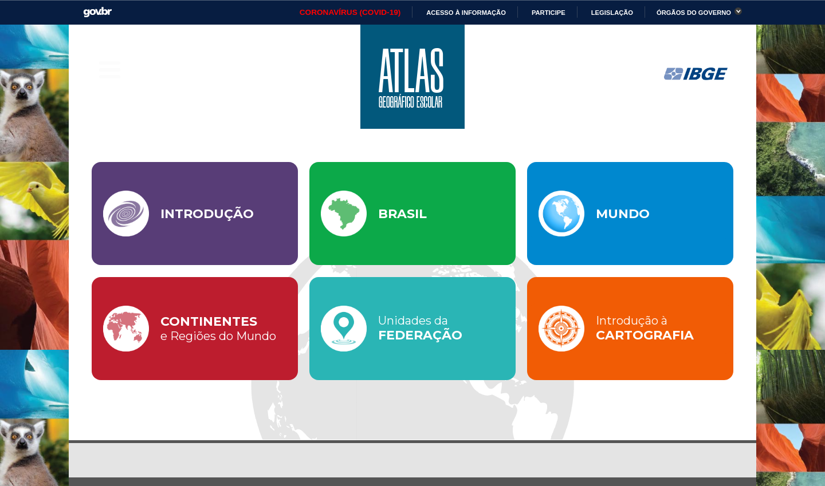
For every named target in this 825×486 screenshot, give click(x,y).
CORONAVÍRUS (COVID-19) (350, 12)
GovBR (97, 12)
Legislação (612, 12)
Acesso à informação (466, 12)
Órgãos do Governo (694, 12)
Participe (548, 12)
